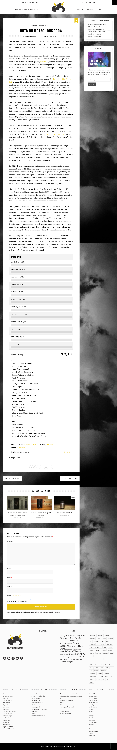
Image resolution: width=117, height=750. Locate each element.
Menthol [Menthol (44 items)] (64, 651)
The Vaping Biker (37, 702)
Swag (106, 676)
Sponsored (93, 673)
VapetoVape (6, 720)
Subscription (93, 676)
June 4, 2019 (46, 25)
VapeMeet (6, 709)
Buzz (103, 641)
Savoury (96, 670)
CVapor (91, 733)
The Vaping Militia (66, 705)
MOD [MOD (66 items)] (74, 651)
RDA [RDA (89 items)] (77, 653)
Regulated (34, 36)
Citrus (91, 647)
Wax (103, 679)
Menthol (100, 659)
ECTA (62, 698)
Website (9, 587)
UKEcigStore (93, 700)
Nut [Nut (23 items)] (81, 651)
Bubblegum (96, 641)
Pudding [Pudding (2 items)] (73, 654)
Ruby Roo (34, 711)
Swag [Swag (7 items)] (77, 659)
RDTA (107, 667)
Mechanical (93, 659)
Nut (101, 664)
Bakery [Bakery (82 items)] (76, 635)
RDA (102, 667)
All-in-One (106, 635)
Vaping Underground (67, 707)
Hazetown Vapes (8, 696)
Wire (108, 679)
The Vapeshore (7, 700)
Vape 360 (5, 698)
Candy (107, 641)
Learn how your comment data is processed (46, 612)
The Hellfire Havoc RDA (64, 513)
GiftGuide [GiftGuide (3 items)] (69, 649)
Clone (104, 647)
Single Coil (103, 670)
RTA (91, 670)
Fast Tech (92, 718)
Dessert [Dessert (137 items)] (64, 645)
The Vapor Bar (7, 713)
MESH (105, 659)
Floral (111, 653)
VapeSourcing (93, 731)
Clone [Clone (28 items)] (62, 643)
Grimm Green (36, 694)
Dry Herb (98, 653)
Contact (99, 9)
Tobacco (92, 679)
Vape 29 (5, 705)
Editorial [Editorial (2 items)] (76, 646)
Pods (91, 667)
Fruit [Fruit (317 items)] (63, 648)
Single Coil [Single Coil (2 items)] (71, 657)
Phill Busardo (36, 705)
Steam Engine (64, 711)
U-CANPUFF (6, 724)
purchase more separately (53, 134)
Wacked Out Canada (66, 700)
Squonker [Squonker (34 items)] (64, 659)
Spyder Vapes (7, 718)
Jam (110, 656)
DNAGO (110, 650)
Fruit (91, 656)
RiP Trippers (36, 698)
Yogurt (91, 682)
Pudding (97, 667)
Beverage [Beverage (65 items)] (65, 638)
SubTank (101, 676)
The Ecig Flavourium (9, 711)
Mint (98, 662)
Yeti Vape (92, 705)
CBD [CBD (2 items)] (66, 641)
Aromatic (92, 638)
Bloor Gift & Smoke (9, 729)
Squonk (100, 673)
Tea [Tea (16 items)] (80, 659)
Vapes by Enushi (8, 727)
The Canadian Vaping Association (71, 696)
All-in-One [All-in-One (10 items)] (68, 636)
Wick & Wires (7, 722)
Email (9, 578)
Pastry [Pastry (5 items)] (65, 654)
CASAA (62, 702)
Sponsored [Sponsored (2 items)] (77, 657)
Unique (98, 679)
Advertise (80, 9)
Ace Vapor (6, 707)
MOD (18, 458)
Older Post (12, 478)
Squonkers (44, 36)
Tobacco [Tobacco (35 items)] (64, 661)
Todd (33, 713)
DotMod (50, 445)
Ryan (35, 25)
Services (90, 9)
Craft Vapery (93, 707)
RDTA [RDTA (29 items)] (82, 654)
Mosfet (108, 662)
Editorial (105, 653)
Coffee (110, 647)
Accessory (92, 635)
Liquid (38, 9)
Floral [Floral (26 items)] (80, 646)
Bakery (98, 638)
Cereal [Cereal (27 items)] (70, 640)
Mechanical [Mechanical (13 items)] (77, 649)
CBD (98, 644)
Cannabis (92, 644)
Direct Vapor (93, 698)
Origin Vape (93, 696)
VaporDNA (92, 694)
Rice (112, 667)
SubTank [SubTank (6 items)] (72, 659)
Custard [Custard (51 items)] (76, 643)
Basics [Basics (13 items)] (83, 636)
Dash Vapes (6, 702)
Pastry (110, 664)
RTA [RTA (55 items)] (62, 656)
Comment (10, 541)
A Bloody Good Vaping (38, 696)
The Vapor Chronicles (38, 716)
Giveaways (104, 656)
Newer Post (69, 478)
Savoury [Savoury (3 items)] (67, 657)
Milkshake (92, 662)
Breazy (91, 709)
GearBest (92, 720)
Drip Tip (92, 653)
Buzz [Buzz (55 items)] (72, 638)
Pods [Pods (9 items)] (68, 654)
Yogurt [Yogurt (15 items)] (70, 662)
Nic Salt (96, 664)
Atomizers (17, 9)
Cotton (91, 650)
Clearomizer (98, 647)
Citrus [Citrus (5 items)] (75, 641)
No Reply (55, 36)
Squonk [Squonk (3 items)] (82, 657)
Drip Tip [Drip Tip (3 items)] (71, 646)
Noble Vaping (93, 702)
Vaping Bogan (36, 700)
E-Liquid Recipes (65, 713)
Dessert (104, 650)
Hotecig (91, 729)
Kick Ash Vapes (7, 716)
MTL (91, 664)
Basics (104, 638)
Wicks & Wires (30, 445)
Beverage (110, 638)
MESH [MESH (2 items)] (69, 651)
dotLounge (44, 62)
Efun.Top (92, 735)
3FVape (91, 716)
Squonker (25, 458)
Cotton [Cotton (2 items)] (70, 643)
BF (90, 641)
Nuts (106, 664)
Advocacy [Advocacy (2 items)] (62, 636)
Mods (27, 36)
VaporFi (91, 711)
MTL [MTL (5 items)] (78, 651)
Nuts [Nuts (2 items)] (61, 654)
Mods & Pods (28, 9)
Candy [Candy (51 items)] (78, 638)
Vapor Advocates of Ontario (69, 694)
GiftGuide (97, 656)
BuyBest (91, 724)
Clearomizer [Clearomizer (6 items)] (81, 641)
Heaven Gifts (93, 722)
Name (9, 568)
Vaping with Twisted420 (39, 709)
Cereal (102, 644)
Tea (111, 676)
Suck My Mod (36, 707)
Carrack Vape (7, 694)
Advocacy (99, 635)
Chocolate (109, 644)
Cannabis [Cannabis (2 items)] (62, 641)
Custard (97, 650)
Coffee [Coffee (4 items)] (67, 643)
